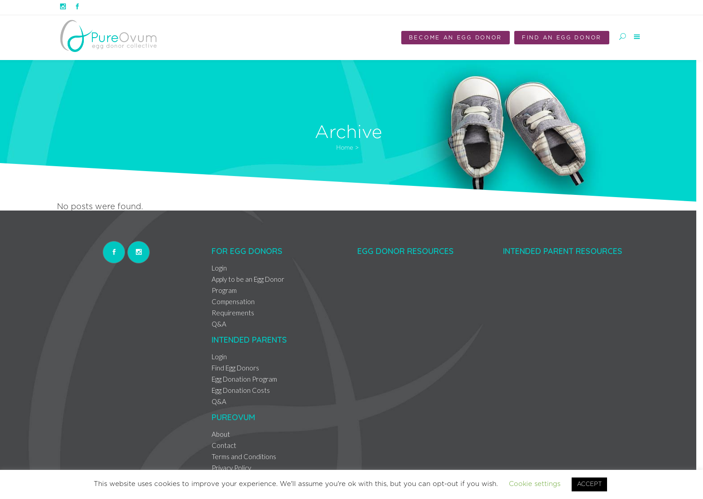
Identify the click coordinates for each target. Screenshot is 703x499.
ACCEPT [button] (589, 484)
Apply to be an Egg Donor (248, 279)
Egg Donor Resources (405, 251)
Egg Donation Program (244, 379)
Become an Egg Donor (455, 37)
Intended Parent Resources (562, 251)
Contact (224, 445)
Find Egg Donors (235, 368)
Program (224, 290)
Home (344, 148)
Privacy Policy (231, 468)
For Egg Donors (247, 251)
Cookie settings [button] (534, 484)
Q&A (219, 324)
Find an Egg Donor (562, 37)
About (221, 434)
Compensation (233, 301)
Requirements (233, 313)
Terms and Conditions (244, 456)
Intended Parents (249, 340)
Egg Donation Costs (241, 390)
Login (219, 268)
